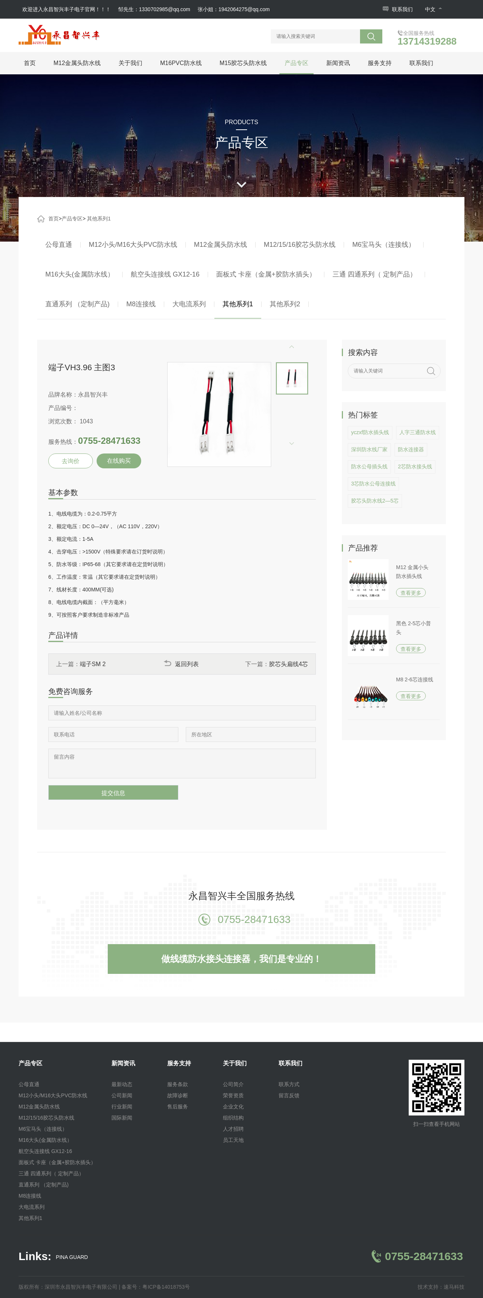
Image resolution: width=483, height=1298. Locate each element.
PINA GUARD (72, 1257)
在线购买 (119, 461)
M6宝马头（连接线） (383, 244)
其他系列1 (99, 219)
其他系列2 (285, 304)
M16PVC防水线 (181, 63)
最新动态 (121, 1084)
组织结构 (233, 1118)
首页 (30, 63)
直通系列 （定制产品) (77, 304)
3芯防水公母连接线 (373, 484)
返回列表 (181, 664)
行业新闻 (121, 1107)
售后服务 (177, 1107)
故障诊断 (177, 1095)
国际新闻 (121, 1118)
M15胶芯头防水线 (243, 63)
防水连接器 (411, 449)
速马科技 (454, 1287)
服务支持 (380, 63)
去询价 (71, 461)
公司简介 (233, 1084)
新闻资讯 (338, 63)
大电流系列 (189, 304)
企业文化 (233, 1107)
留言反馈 (289, 1095)
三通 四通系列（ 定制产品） (374, 274)
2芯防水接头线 (415, 466)
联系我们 (402, 9)
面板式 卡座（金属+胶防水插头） (266, 274)
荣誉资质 (233, 1095)
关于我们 (130, 63)
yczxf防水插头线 (370, 432)
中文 (433, 9)
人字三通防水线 (417, 432)
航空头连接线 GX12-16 (165, 274)
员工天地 (233, 1140)
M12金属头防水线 (77, 63)
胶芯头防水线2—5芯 (375, 501)
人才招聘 (233, 1129)
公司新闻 (121, 1095)
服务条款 (177, 1084)
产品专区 (296, 63)
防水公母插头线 (369, 466)
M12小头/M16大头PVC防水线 (133, 244)
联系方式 (289, 1084)
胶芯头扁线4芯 (288, 664)
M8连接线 (141, 304)
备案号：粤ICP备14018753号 (155, 1287)
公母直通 (58, 244)
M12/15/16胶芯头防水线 (299, 244)
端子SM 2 (93, 664)
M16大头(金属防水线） (79, 274)
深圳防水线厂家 (369, 449)
